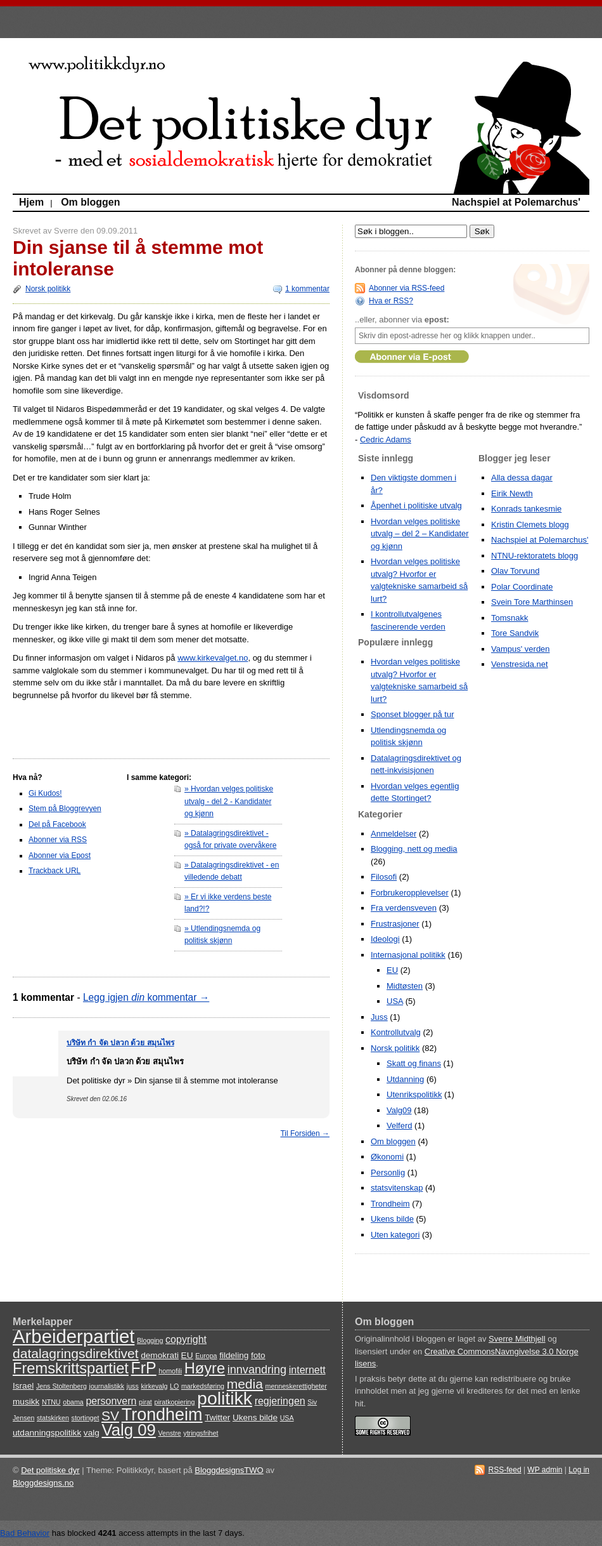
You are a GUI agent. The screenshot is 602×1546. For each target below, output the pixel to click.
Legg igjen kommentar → (146, 997)
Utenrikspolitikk (414, 1094)
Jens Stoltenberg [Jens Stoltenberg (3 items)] (61, 1386)
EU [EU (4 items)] (187, 1355)
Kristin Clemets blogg (530, 524)
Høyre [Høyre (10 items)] (204, 1368)
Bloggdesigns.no (43, 1483)
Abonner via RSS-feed (406, 288)
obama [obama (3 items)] (73, 1402)
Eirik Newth (512, 493)
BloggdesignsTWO (229, 1470)
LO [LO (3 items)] (174, 1386)
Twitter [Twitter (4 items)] (217, 1417)
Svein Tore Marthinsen (532, 602)
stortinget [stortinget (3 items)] (85, 1418)
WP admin (544, 1469)
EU (392, 970)
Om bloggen (90, 202)
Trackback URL (54, 870)
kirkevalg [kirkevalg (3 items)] (154, 1386)
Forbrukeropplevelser (410, 892)
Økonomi (387, 1156)
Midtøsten (405, 986)
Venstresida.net (519, 664)
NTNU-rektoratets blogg (534, 555)
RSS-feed (505, 1469)
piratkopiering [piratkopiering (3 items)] (174, 1402)
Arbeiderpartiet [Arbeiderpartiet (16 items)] (73, 1336)
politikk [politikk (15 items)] (224, 1398)
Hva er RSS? (391, 300)
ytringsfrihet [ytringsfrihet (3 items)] (200, 1433)
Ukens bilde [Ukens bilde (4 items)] (255, 1417)
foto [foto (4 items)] (258, 1355)
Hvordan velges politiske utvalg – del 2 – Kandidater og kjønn (420, 534)
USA (395, 1001)
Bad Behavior (24, 1533)
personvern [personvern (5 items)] (111, 1401)
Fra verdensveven (404, 908)
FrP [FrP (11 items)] (144, 1368)
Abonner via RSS (58, 839)
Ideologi (385, 939)
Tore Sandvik (515, 633)
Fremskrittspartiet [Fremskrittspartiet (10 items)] (71, 1368)
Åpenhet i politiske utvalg (416, 505)
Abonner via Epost (60, 855)
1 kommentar (307, 288)
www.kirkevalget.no (212, 658)
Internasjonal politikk (408, 955)
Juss (379, 1017)
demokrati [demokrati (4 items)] (160, 1355)
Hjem (31, 202)
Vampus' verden (520, 649)
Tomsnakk (509, 618)
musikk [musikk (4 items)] (26, 1401)
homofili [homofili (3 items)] (170, 1371)
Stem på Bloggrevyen (65, 808)
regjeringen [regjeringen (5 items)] (280, 1401)
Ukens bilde (392, 1219)
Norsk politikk (47, 288)
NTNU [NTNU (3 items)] (51, 1402)
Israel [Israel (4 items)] (23, 1386)
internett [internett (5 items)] (307, 1369)
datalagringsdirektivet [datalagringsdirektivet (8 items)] (76, 1353)
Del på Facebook (57, 824)
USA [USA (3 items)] (287, 1418)
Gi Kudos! (45, 793)
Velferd (399, 1125)
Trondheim (390, 1203)
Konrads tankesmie (526, 508)
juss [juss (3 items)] (133, 1386)
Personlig (388, 1172)
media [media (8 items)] (245, 1384)
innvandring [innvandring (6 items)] (256, 1369)
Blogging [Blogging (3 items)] (150, 1340)
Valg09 (399, 1110)
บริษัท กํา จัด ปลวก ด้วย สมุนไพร (120, 1042)
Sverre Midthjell (517, 1339)
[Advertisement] (87, 727)
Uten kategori (395, 1234)
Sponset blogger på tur (412, 714)
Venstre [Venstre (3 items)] (169, 1433)
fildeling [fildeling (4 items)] (233, 1355)
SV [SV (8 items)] (110, 1415)
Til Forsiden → (305, 1133)
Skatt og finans (414, 1063)
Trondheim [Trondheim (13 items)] (162, 1414)
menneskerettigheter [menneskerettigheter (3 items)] (296, 1386)
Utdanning (405, 1079)
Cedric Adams (385, 439)
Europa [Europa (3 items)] (206, 1355)
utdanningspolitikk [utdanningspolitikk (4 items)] (47, 1432)
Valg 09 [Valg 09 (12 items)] (128, 1430)
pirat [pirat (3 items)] (145, 1402)
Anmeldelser (393, 833)
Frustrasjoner (395, 923)
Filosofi (384, 877)
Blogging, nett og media (414, 849)
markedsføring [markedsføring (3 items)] (202, 1386)
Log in (578, 1469)
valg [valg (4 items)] (91, 1432)
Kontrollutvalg (396, 1032)
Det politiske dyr (50, 1470)
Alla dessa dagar (522, 477)
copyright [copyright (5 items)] (186, 1339)
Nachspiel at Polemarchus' (516, 202)
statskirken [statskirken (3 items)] (53, 1418)
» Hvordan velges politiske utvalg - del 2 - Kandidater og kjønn (228, 801)
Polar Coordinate (522, 586)
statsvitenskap (397, 1188)
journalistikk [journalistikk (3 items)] (107, 1386)
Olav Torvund (515, 571)
